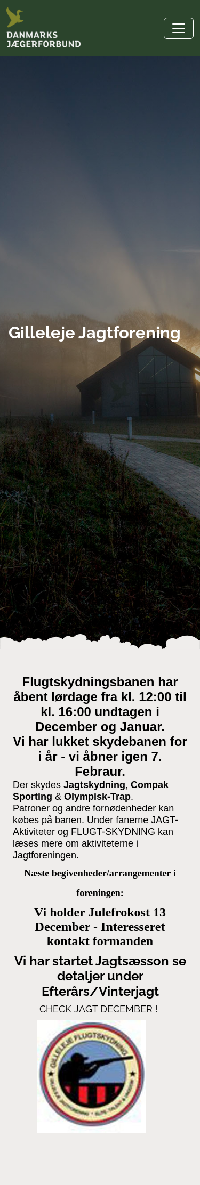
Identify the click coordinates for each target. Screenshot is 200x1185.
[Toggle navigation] (179, 28)
